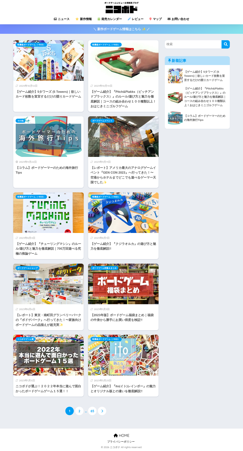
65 (92, 411)
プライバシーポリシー (121, 441)
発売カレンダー (110, 19)
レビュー (136, 19)
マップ (155, 19)
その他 (20, 120)
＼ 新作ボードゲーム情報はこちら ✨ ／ (121, 29)
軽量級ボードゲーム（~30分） (31, 44)
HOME (121, 435)
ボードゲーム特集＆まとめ (104, 268)
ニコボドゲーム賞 (25, 339)
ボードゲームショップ (27, 268)
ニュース (62, 19)
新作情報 (83, 19)
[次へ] (102, 411)
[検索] (226, 44)
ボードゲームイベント (102, 120)
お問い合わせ (178, 19)
